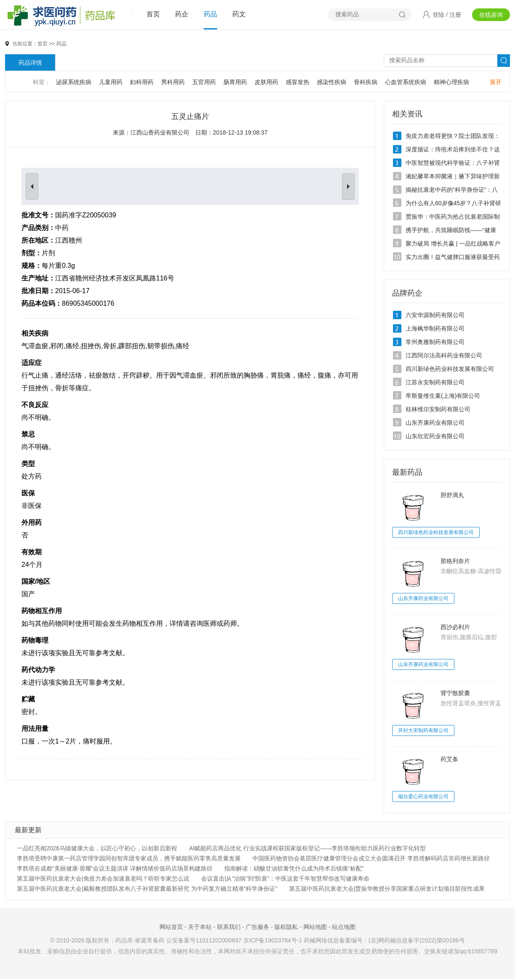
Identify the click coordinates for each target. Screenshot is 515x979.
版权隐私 (286, 926)
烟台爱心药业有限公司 (423, 796)
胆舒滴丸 (452, 495)
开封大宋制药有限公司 (423, 730)
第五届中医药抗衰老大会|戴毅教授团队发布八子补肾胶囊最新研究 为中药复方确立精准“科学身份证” (147, 888)
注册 (455, 14)
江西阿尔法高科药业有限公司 (444, 355)
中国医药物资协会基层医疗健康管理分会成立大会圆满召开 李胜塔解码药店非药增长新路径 (371, 858)
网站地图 (315, 926)
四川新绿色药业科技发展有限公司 (450, 368)
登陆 (438, 14)
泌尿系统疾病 (73, 82)
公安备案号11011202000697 (204, 940)
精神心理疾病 (451, 82)
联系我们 (229, 926)
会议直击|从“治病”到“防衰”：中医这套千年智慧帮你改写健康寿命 (285, 878)
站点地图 (344, 926)
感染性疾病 (331, 82)
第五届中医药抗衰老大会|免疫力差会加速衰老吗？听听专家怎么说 (103, 878)
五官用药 (204, 82)
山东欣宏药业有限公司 (435, 436)
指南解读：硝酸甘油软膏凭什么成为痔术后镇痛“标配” (294, 868)
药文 (239, 14)
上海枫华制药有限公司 (435, 328)
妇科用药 (142, 82)
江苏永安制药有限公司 (435, 382)
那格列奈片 (455, 561)
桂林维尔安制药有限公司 (438, 409)
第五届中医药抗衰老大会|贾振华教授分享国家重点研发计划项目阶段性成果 (387, 888)
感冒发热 (297, 82)
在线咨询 (491, 14)
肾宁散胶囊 (455, 693)
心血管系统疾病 (405, 82)
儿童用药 (110, 82)
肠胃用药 (235, 82)
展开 (496, 82)
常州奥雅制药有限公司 (435, 342)
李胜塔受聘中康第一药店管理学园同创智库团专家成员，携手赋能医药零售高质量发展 (129, 858)
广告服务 (257, 926)
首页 (153, 14)
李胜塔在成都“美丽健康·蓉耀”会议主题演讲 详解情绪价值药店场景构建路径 (114, 868)
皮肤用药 (266, 82)
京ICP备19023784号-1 (272, 940)
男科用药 (173, 82)
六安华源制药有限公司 (435, 315)
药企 (181, 14)
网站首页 (171, 926)
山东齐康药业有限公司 (435, 422)
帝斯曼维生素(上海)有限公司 (443, 395)
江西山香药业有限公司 (159, 132)
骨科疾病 (365, 82)
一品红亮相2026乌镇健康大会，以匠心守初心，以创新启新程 (97, 848)
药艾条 (449, 759)
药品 (210, 14)
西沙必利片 (455, 627)
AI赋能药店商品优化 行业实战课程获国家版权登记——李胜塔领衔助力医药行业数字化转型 (307, 848)
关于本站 (200, 926)
